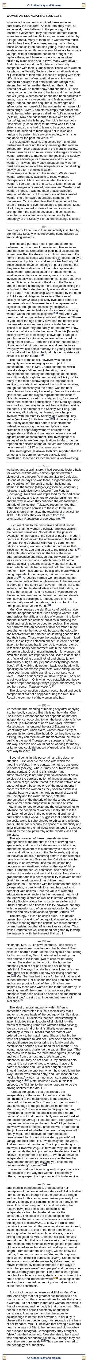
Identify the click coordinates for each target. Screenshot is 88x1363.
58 (51, 136)
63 (62, 517)
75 (43, 1340)
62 (52, 418)
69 (71, 911)
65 (20, 576)
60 (55, 313)
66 (48, 604)
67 (54, 685)
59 (59, 260)
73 (44, 1164)
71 (22, 1000)
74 (55, 1278)
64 (79, 548)
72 (27, 1080)
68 (34, 750)
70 (13, 975)
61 (42, 355)
